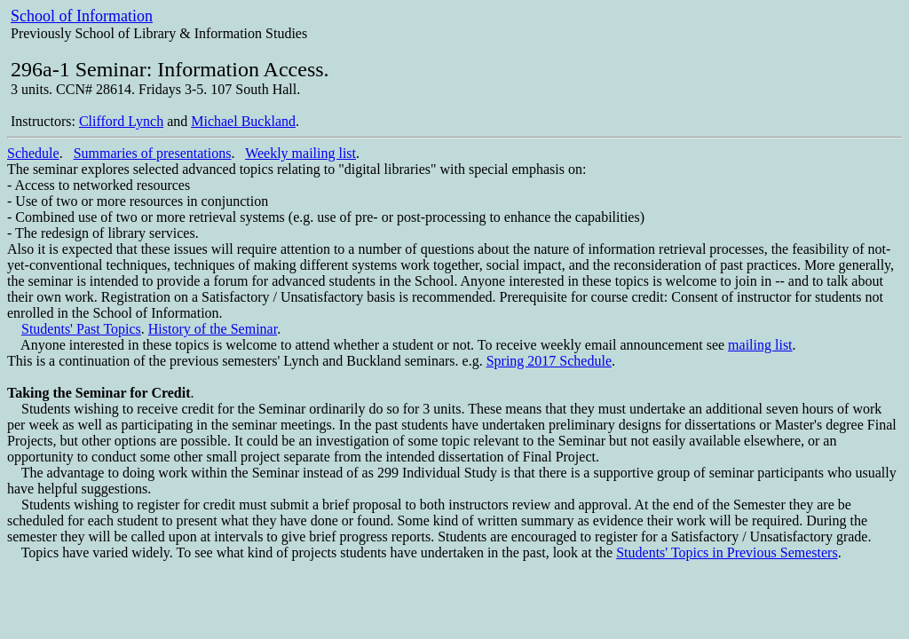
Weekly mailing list (300, 153)
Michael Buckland (243, 121)
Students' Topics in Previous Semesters (726, 552)
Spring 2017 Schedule (549, 360)
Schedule (33, 153)
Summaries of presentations (153, 153)
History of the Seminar (212, 328)
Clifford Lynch (121, 121)
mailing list (760, 344)
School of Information (82, 16)
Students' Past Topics (81, 328)
